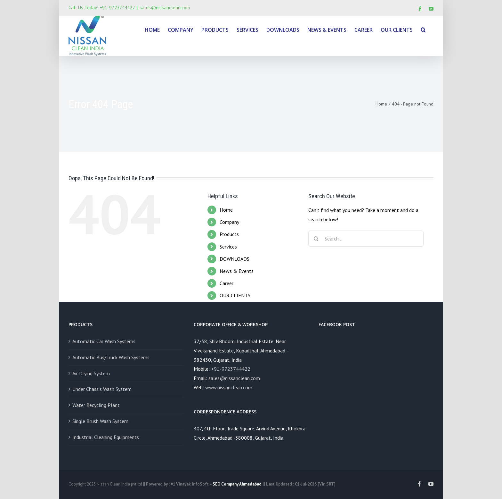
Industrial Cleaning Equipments (105, 437)
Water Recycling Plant (96, 405)
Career (226, 283)
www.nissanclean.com (228, 387)
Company (229, 222)
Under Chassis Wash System (102, 389)
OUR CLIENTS (235, 295)
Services (228, 246)
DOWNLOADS (234, 259)
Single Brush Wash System (100, 421)
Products (229, 234)
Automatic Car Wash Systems (103, 341)
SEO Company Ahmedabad (237, 484)
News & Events (237, 271)
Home (226, 210)
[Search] (423, 29)
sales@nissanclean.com (165, 7)
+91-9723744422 (230, 369)
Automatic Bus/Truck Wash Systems (111, 357)
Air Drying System (91, 373)
